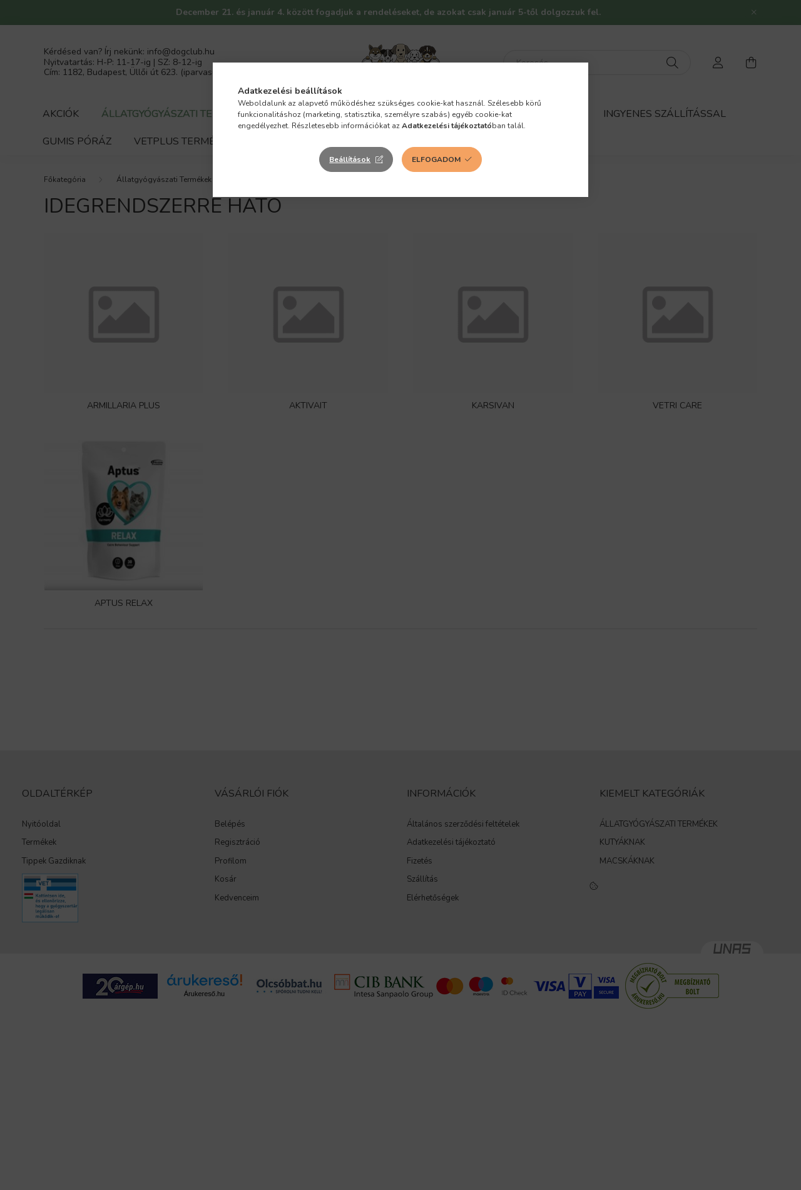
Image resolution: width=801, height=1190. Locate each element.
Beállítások (349, 159)
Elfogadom (436, 159)
